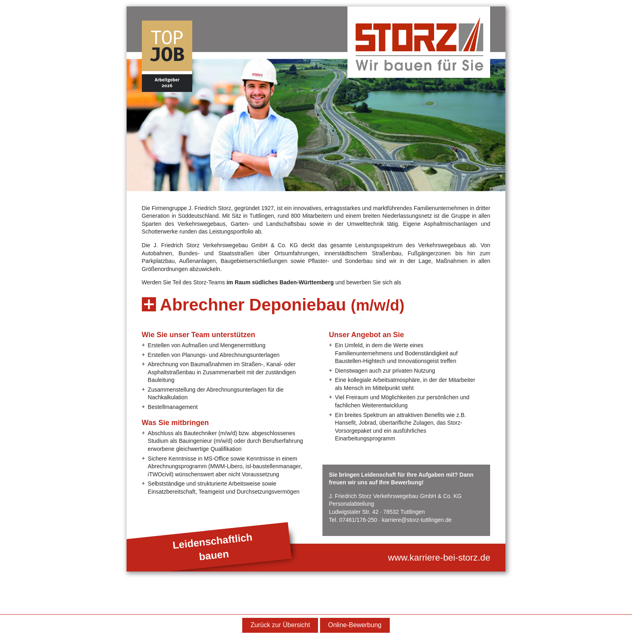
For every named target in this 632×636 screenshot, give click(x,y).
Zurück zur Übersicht (280, 624)
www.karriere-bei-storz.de (439, 558)
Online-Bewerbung (355, 624)
